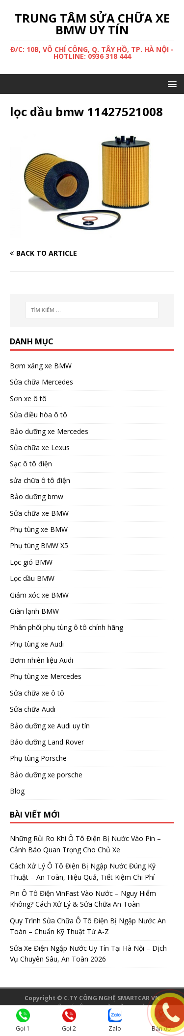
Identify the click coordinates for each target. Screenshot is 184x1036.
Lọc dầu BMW (32, 578)
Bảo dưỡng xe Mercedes (49, 431)
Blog (17, 790)
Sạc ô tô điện (31, 463)
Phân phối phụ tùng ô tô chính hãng (66, 627)
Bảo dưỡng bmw (36, 496)
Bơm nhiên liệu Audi (41, 660)
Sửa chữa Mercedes (41, 381)
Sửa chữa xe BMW (39, 513)
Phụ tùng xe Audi (37, 644)
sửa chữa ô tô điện (40, 480)
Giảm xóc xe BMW (39, 595)
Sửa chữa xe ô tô (37, 693)
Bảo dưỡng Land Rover (47, 742)
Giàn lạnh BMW (34, 611)
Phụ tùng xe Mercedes (45, 676)
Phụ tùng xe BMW (39, 529)
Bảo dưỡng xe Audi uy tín (50, 725)
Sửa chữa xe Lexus (40, 447)
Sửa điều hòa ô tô (38, 414)
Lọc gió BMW (31, 562)
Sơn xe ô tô (28, 398)
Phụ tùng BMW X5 (39, 545)
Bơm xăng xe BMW (41, 365)
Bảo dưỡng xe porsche (46, 774)
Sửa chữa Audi (32, 709)
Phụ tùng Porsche (38, 758)
